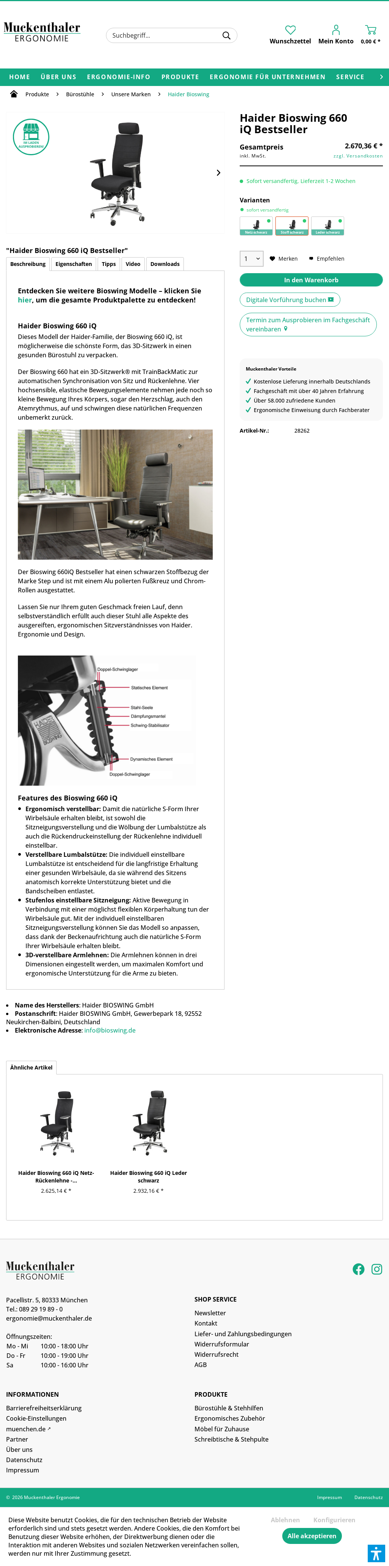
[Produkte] (180, 77)
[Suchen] (226, 35)
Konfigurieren (334, 1520)
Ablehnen (285, 1520)
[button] (376, 1553)
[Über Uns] (58, 77)
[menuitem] (171, 35)
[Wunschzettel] (290, 35)
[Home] (19, 77)
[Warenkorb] (372, 36)
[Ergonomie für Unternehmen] (267, 77)
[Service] (350, 77)
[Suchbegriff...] (171, 35)
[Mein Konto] (337, 36)
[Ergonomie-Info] (119, 77)
